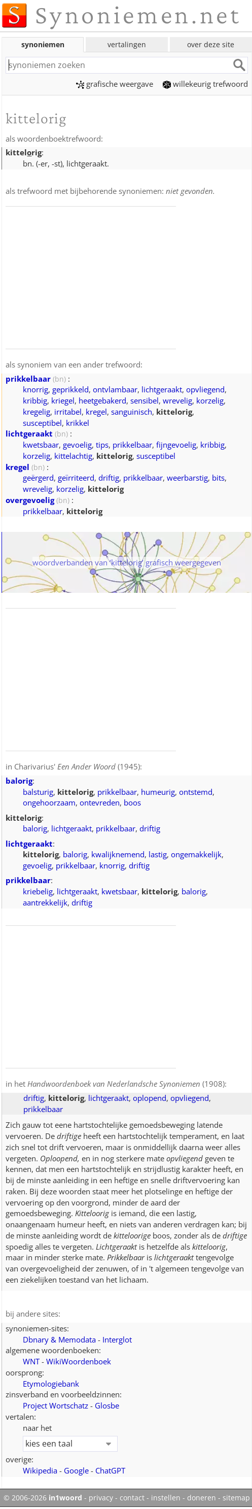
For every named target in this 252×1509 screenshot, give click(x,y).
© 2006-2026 (43, 1497)
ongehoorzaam (49, 802)
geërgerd (38, 478)
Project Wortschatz (55, 1405)
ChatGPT (110, 1470)
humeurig (158, 792)
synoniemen (42, 44)
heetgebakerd (102, 400)
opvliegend (205, 389)
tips (102, 445)
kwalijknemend (118, 854)
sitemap (236, 1497)
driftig (108, 478)
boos (132, 802)
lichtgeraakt (161, 389)
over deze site (210, 44)
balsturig (38, 792)
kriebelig (38, 891)
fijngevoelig (176, 445)
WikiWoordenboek (78, 1361)
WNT (31, 1361)
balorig (19, 781)
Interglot (117, 1339)
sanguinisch (131, 412)
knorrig (35, 389)
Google (76, 1470)
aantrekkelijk (45, 902)
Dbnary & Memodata (59, 1339)
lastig (158, 854)
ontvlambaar (115, 389)
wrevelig (177, 400)
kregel (96, 412)
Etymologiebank (51, 1384)
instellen (166, 1497)
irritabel (68, 412)
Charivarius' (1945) (77, 766)
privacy (101, 1497)
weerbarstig (187, 478)
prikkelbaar (28, 379)
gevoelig (77, 445)
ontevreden (100, 802)
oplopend (149, 1098)
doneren (201, 1497)
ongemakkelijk (196, 854)
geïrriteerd (76, 478)
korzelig (210, 400)
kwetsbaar (41, 445)
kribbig (35, 400)
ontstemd (195, 792)
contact (132, 1497)
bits (218, 478)
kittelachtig (73, 456)
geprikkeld (70, 389)
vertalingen (126, 44)
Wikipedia (40, 1470)
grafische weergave (114, 84)
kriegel (63, 400)
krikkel (77, 423)
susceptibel (42, 423)
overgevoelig (30, 500)
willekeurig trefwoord (205, 84)
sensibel (144, 400)
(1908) (126, 1084)
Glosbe (107, 1405)
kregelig (36, 412)
